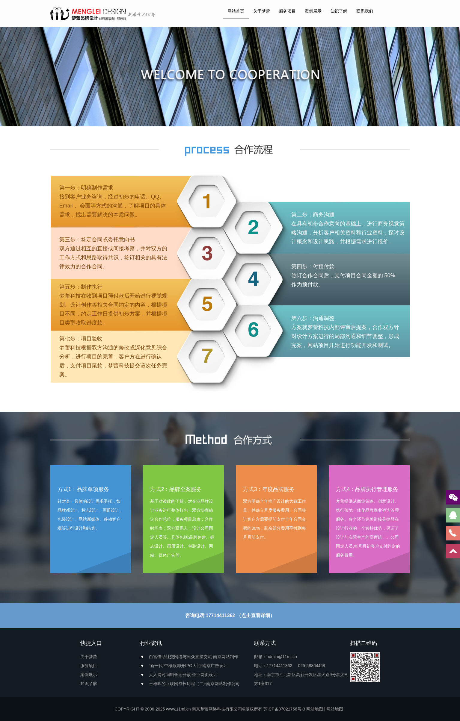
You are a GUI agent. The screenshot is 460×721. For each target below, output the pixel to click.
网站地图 (314, 709)
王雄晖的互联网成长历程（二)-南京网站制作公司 (194, 683)
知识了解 (339, 11)
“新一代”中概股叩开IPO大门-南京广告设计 (188, 665)
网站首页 (235, 11)
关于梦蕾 (261, 11)
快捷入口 (91, 643)
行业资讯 (151, 643)
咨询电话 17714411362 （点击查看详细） (230, 615)
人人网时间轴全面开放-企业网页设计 (183, 674)
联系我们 (364, 11)
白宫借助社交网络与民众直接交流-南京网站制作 (194, 656)
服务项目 (287, 11)
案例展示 (313, 11)
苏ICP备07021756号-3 (284, 709)
